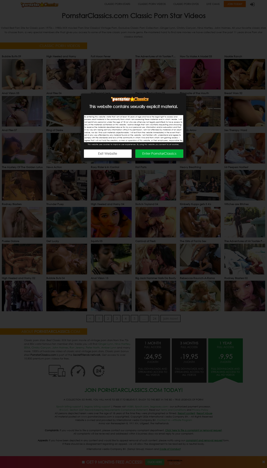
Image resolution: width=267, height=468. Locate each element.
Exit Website (107, 153)
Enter (159, 153)
